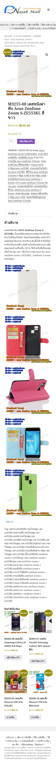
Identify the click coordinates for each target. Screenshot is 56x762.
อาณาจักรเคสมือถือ (22, 36)
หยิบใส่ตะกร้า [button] (13, 657)
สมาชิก (15, 744)
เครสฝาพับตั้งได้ (25, 186)
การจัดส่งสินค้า (18, 28)
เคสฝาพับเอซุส (22, 193)
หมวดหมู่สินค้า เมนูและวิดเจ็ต (48, 10)
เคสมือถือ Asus (25, 157)
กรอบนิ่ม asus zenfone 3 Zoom (24, 161)
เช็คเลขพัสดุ (27, 744)
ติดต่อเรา (39, 744)
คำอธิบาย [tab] (13, 213)
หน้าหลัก (8, 36)
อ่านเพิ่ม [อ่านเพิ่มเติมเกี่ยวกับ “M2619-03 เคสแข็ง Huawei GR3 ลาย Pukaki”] (10, 717)
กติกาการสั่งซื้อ (18, 24)
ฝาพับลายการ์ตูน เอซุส (35, 175)
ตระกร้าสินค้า (49, 28)
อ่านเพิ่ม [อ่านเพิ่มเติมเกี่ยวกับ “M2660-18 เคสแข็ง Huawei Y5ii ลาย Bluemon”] (35, 717)
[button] (46, 54)
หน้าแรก (4, 24)
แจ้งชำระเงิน (34, 28)
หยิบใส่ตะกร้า (26, 141)
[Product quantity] (12, 141)
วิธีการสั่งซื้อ (33, 24)
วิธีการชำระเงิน (48, 24)
